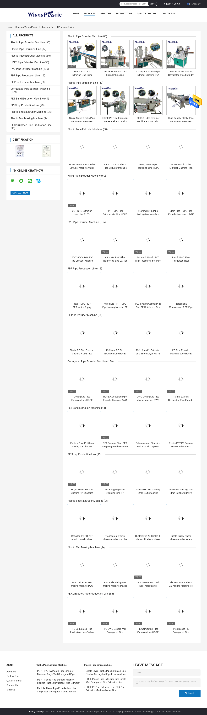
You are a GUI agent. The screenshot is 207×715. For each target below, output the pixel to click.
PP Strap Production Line (25, 105)
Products (89, 13)
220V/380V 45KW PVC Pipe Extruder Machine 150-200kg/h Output (82, 260)
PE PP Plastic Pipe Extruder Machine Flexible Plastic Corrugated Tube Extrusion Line (58, 681)
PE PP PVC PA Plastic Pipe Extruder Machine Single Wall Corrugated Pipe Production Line (56, 673)
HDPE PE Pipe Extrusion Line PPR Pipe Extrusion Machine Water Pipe (115, 121)
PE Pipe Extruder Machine (25, 82)
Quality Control (147, 13)
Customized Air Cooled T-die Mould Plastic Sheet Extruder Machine (148, 539)
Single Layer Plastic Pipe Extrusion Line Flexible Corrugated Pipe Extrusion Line (106, 672)
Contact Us (168, 13)
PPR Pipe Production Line (25, 75)
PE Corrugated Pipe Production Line (31, 125)
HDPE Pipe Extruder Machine (27, 62)
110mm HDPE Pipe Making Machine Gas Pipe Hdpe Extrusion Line (148, 214)
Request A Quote (171, 3)
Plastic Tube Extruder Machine (28, 55)
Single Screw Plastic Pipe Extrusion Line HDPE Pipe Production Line (82, 121)
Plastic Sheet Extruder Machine (28, 111)
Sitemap (10, 689)
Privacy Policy (35, 711)
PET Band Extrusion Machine (27, 98)
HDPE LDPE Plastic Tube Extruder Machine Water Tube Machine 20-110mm (82, 168)
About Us (105, 13)
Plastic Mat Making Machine (27, 118)
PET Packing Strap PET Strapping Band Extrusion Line (115, 446)
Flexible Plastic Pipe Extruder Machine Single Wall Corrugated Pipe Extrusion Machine (56, 690)
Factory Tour (124, 13)
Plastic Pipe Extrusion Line (26, 49)
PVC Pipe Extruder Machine (26, 68)
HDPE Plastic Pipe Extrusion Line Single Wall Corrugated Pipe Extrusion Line (106, 681)
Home (76, 13)
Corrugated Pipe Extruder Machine (30, 88)
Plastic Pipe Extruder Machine (28, 42)
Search (152, 4)
